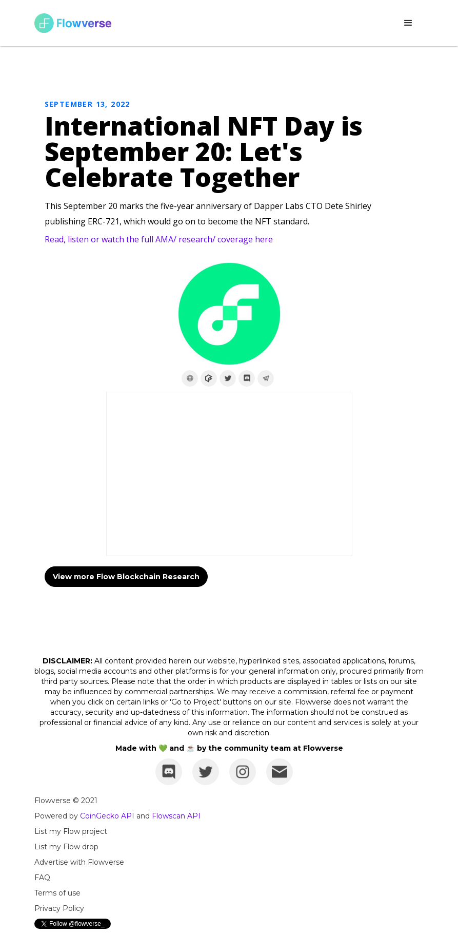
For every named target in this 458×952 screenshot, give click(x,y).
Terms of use (57, 893)
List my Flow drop (66, 846)
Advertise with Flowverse (79, 862)
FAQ (42, 877)
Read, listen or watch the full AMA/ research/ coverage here (159, 239)
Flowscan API (176, 816)
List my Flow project (70, 831)
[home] (72, 23)
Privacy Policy (59, 908)
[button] (408, 23)
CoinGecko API (107, 816)
